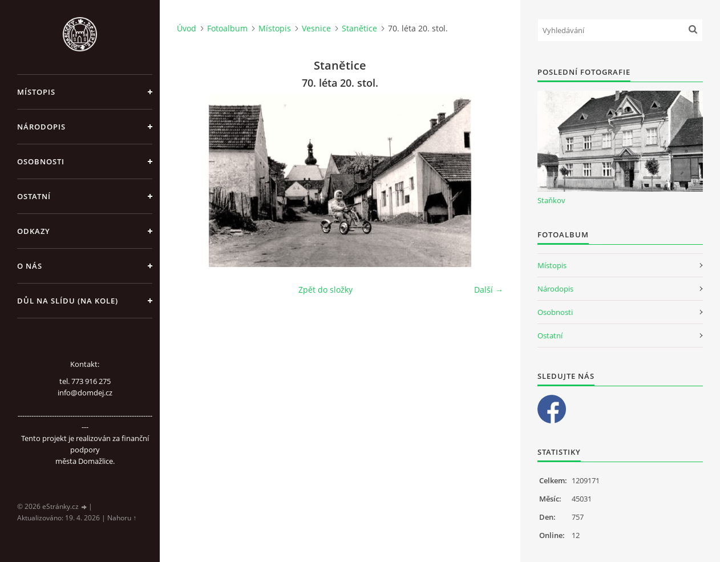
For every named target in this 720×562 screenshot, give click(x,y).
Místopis (36, 92)
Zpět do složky (325, 289)
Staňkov (551, 200)
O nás (29, 266)
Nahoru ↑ (121, 518)
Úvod (186, 28)
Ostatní (34, 196)
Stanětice (359, 28)
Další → (488, 289)
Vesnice (316, 28)
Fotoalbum (227, 28)
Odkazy (33, 231)
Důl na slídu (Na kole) (67, 301)
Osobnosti (40, 161)
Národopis (41, 127)
